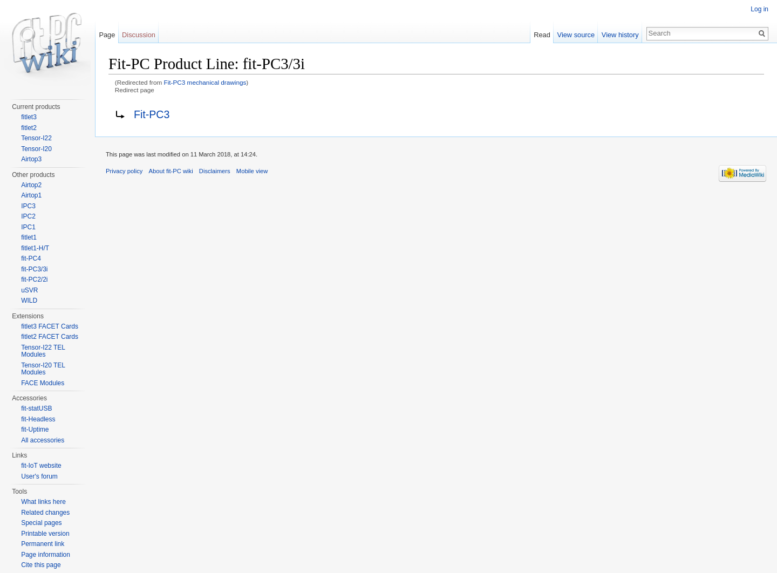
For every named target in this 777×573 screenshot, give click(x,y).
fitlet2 (29, 128)
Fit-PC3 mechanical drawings (205, 82)
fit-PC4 (31, 258)
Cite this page (40, 565)
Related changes (45, 512)
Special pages (41, 523)
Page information (45, 554)
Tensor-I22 (36, 138)
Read (542, 35)
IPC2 (28, 216)
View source (576, 35)
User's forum (39, 476)
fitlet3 (29, 117)
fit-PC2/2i (34, 279)
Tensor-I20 (36, 149)
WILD (29, 300)
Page (107, 35)
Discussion (138, 35)
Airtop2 (31, 185)
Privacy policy (124, 171)
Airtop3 (31, 159)
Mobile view (252, 171)
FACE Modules (42, 383)
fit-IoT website (41, 465)
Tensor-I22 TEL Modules (43, 351)
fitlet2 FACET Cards (49, 336)
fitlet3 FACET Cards (49, 326)
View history (620, 35)
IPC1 (28, 227)
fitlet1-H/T (35, 248)
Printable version (45, 533)
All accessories (42, 440)
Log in (759, 9)
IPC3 (28, 206)
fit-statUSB (36, 408)
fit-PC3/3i (34, 269)
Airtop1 (31, 195)
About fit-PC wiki (171, 171)
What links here (43, 502)
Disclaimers (214, 171)
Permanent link (42, 544)
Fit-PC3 (151, 114)
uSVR (29, 290)
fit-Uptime (35, 429)
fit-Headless (38, 419)
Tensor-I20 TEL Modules (43, 369)
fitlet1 (29, 237)
